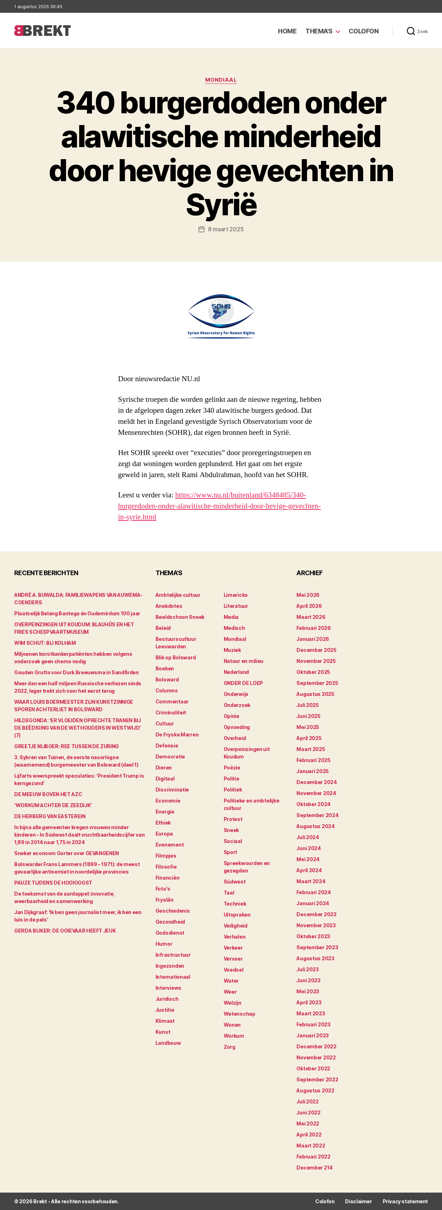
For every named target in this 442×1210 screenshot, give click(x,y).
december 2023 (316, 914)
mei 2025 (307, 727)
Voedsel (234, 970)
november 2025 (316, 661)
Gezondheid (170, 922)
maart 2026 (310, 617)
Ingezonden (169, 966)
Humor (164, 944)
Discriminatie (172, 790)
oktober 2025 (313, 672)
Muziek (232, 650)
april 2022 (308, 1134)
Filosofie (166, 867)
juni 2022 (308, 1112)
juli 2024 (307, 837)
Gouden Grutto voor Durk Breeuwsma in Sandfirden (76, 672)
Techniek (235, 904)
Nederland (236, 672)
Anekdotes (168, 606)
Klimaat (165, 1021)
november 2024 (316, 793)
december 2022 (316, 1046)
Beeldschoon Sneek (179, 617)
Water (231, 981)
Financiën (167, 878)
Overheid (235, 738)
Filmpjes (165, 856)
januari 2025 (312, 771)
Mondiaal (221, 80)
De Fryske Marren (177, 734)
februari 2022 (313, 1157)
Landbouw (168, 1043)
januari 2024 (312, 903)
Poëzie (232, 768)
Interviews (168, 988)
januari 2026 (312, 639)
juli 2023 (307, 969)
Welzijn (232, 1003)
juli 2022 (307, 1101)
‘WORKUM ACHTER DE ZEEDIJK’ (53, 805)
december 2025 (316, 650)
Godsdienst (169, 933)
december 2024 (316, 782)
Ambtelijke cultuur (178, 595)
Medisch (234, 628)
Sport (231, 852)
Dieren (163, 768)
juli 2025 (307, 705)
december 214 (314, 1168)
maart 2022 (310, 1146)
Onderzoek (237, 705)
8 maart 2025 (226, 229)
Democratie (170, 756)
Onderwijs (236, 694)
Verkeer (233, 948)
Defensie (166, 745)
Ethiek (163, 823)
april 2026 (309, 606)
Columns (166, 690)
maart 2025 (310, 749)
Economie (167, 801)
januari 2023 (312, 1035)
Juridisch (167, 999)
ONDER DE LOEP (243, 683)
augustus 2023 (315, 958)
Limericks (236, 595)
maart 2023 (310, 1013)
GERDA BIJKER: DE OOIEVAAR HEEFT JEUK (65, 931)
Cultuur (164, 723)
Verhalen (235, 937)
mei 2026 (308, 595)
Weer (230, 992)
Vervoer (233, 959)
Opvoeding (237, 727)
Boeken (164, 668)
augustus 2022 (315, 1090)
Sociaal (233, 841)
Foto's (162, 889)
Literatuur (236, 606)
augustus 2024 (315, 826)
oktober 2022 (313, 1068)
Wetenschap (239, 1014)
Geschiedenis (172, 911)
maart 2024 (310, 881)
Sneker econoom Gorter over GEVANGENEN (66, 853)
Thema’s (319, 31)
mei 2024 (308, 859)
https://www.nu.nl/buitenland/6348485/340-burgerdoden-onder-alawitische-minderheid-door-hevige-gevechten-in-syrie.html (219, 506)
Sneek (231, 830)
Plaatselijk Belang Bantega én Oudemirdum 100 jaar (77, 613)
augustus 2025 (315, 694)
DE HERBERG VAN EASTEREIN (50, 816)
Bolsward (167, 679)
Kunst (162, 1032)
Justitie (164, 1010)
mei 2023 (307, 991)
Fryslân (164, 900)
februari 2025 (313, 760)
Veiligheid (235, 926)
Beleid (163, 628)
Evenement (169, 845)
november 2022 (316, 1057)
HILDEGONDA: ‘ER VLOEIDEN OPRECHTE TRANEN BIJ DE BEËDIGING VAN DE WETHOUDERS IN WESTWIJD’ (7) (77, 727)
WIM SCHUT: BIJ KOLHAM (45, 643)
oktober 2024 (313, 804)
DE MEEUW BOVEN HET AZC (48, 794)
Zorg (229, 1047)
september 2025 (317, 683)
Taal (229, 893)
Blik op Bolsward (175, 657)
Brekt (40, 1201)
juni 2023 (308, 980)
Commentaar (172, 701)
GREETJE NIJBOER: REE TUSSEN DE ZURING (66, 746)
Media (231, 617)
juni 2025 (308, 716)
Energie (164, 812)
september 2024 (317, 815)
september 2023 (317, 947)
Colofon (364, 31)
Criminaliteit (170, 712)
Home (287, 31)
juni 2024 (308, 848)
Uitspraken (237, 915)
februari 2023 (313, 1024)
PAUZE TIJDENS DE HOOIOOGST (53, 883)
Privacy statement (405, 1201)
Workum (234, 1036)
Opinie (231, 716)
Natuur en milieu (244, 661)
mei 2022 (307, 1123)
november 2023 (316, 925)
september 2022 (317, 1079)
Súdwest (235, 882)
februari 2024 (313, 892)
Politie (231, 779)
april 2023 (308, 1002)
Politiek (233, 790)
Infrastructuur (173, 955)
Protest (233, 819)
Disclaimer (358, 1201)
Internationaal (172, 977)
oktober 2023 (313, 936)
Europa (164, 834)
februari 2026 (313, 628)
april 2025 (308, 738)
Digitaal (165, 779)
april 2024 (309, 870)
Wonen (232, 1025)
